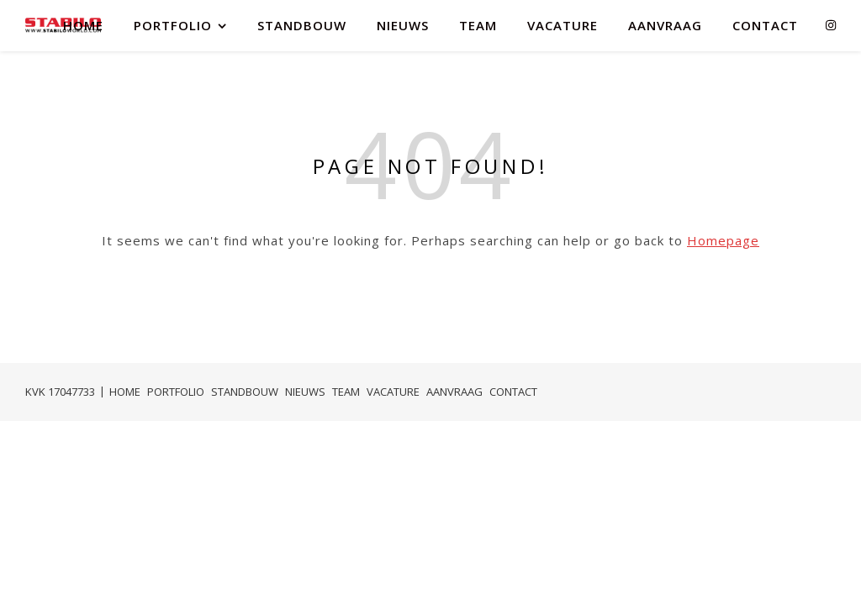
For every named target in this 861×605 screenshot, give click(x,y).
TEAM (478, 25)
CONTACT (765, 25)
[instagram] (831, 25)
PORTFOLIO (173, 25)
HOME (83, 25)
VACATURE (562, 25)
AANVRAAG (665, 25)
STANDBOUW (301, 25)
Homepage (723, 240)
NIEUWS (403, 25)
